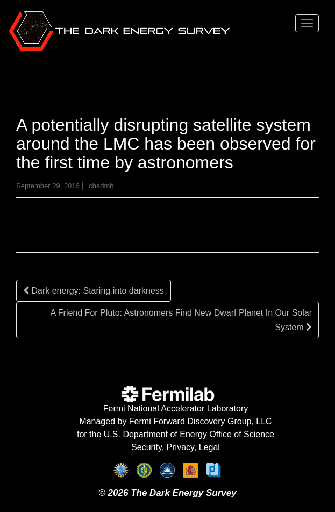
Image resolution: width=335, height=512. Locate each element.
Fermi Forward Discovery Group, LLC (200, 421)
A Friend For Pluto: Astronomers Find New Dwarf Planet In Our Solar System (181, 320)
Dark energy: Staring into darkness (93, 290)
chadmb (101, 186)
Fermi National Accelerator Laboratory (175, 408)
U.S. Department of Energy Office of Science (189, 434)
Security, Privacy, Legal (175, 447)
